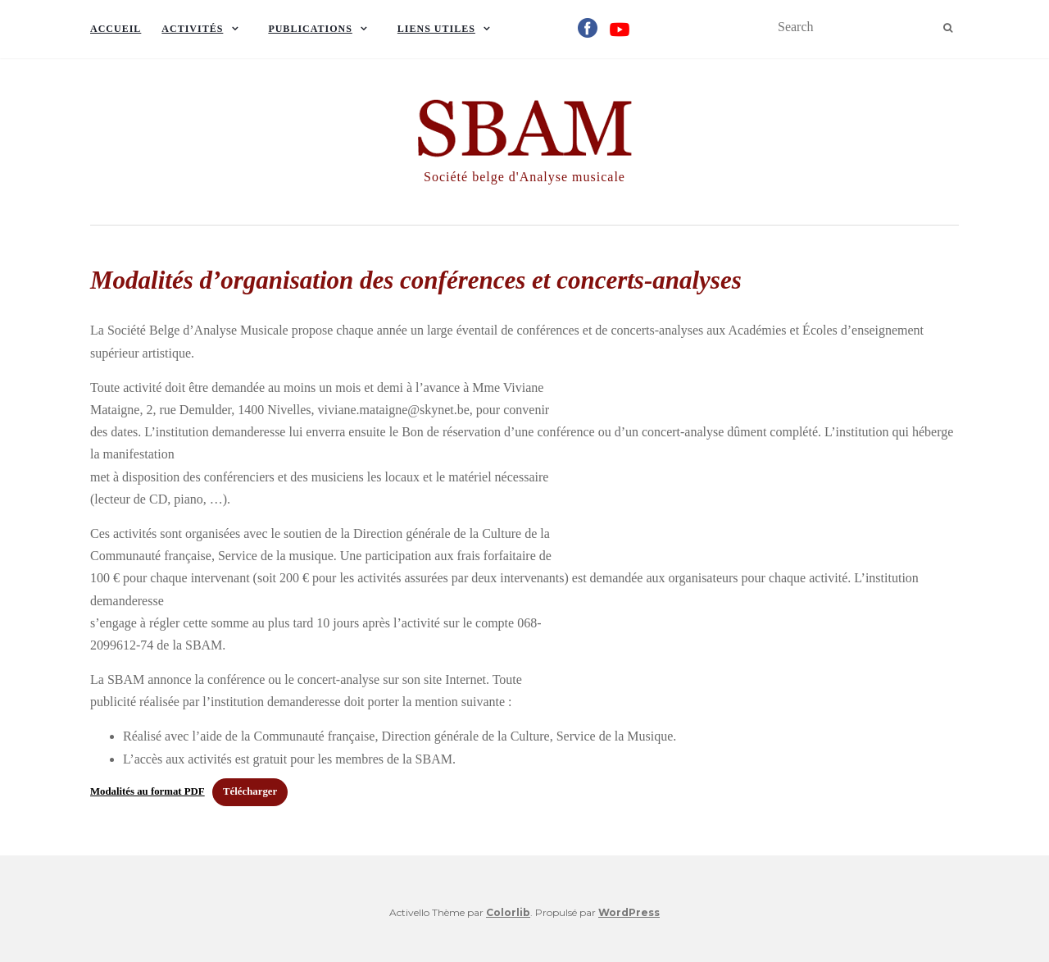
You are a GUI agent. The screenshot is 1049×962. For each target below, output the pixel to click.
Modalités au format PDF (147, 791)
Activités (192, 28)
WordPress (629, 912)
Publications (310, 28)
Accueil (115, 28)
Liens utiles (436, 28)
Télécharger (250, 791)
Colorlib (508, 912)
